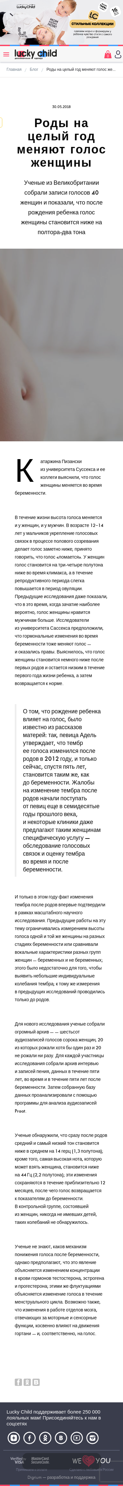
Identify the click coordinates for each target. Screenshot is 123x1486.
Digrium (35, 1477)
